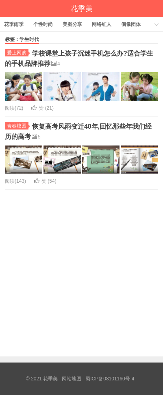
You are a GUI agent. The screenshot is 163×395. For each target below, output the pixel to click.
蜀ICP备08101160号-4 (109, 379)
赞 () (42, 108)
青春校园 (17, 126)
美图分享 (72, 24)
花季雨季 (14, 24)
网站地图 (71, 379)
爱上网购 (17, 53)
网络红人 (101, 24)
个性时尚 (43, 24)
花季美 (82, 8)
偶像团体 (131, 24)
